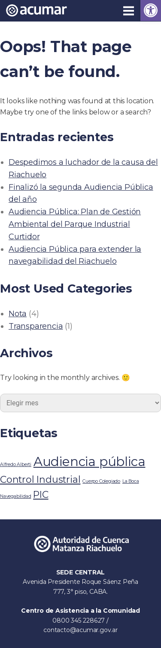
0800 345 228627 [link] (79, 620)
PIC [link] (40, 494)
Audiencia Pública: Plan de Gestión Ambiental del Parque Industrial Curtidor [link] (75, 224)
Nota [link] (18, 313)
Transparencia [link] (36, 326)
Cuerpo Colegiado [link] (101, 481)
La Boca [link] (130, 481)
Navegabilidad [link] (15, 496)
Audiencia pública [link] (89, 461)
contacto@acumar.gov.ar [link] (80, 630)
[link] (150, 10)
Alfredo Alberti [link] (15, 464)
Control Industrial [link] (40, 479)
